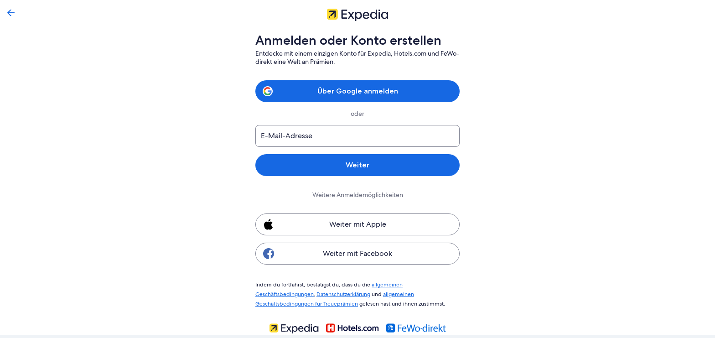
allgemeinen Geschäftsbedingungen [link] (412, 284)
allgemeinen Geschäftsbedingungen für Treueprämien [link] (386, 293)
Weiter (357, 165)
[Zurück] (11, 13)
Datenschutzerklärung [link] (282, 293)
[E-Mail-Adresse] (357, 136)
